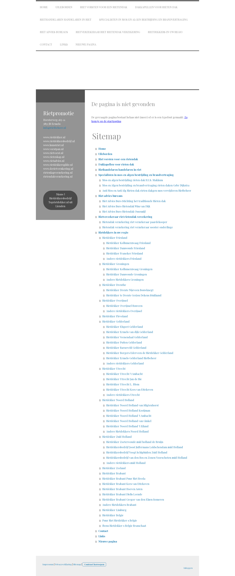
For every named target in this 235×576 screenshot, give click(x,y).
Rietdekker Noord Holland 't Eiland (127, 426)
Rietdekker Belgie (112, 515)
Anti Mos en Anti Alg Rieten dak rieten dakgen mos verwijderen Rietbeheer (146, 190)
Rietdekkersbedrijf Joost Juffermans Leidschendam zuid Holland (144, 447)
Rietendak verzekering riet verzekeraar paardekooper (134, 222)
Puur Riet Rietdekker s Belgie (119, 520)
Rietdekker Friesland (114, 237)
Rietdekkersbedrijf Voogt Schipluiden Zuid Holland (136, 452)
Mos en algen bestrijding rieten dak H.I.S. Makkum (132, 180)
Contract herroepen (94, 564)
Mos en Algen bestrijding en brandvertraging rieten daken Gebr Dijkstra (145, 185)
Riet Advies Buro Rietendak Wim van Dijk (126, 206)
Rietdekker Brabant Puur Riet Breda (123, 478)
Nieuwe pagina (86, 44)
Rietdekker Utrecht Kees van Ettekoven (129, 389)
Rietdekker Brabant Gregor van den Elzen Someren (133, 499)
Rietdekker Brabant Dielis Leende (122, 494)
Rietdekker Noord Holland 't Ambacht (128, 415)
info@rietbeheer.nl (54, 127)
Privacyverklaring (63, 564)
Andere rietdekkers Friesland (123, 258)
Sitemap (77, 564)
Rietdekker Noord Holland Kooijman (128, 410)
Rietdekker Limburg (114, 510)
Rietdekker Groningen (115, 264)
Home (44, 7)
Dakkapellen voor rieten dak (156, 7)
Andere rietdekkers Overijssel (124, 311)
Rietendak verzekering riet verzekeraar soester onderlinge (137, 227)
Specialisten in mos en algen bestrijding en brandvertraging (143, 19)
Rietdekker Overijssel (115, 300)
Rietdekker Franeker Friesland (124, 253)
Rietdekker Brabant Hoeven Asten (122, 489)
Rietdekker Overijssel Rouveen (124, 305)
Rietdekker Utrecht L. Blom (122, 384)
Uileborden (63, 7)
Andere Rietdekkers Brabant (119, 504)
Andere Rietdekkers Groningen (125, 279)
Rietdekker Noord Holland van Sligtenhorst (132, 405)
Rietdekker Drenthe (114, 285)
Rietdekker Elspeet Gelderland (124, 326)
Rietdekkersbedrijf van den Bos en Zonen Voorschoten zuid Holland (146, 457)
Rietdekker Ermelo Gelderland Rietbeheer (131, 358)
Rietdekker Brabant (114, 473)
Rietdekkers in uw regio (165, 32)
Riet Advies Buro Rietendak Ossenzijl (124, 211)
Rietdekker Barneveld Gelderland (126, 347)
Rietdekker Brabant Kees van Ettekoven (125, 484)
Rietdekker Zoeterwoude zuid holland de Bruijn (134, 442)
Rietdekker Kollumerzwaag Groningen (129, 269)
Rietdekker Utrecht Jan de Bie (124, 379)
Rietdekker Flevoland (115, 316)
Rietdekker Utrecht (113, 368)
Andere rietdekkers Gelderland (125, 363)
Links (64, 44)
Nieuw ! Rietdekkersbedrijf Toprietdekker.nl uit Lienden (60, 200)
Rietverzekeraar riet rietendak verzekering (108, 32)
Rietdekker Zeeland (114, 468)
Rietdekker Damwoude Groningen (126, 274)
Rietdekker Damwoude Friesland (125, 248)
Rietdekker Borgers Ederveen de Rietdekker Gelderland (139, 353)
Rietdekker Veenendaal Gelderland (127, 337)
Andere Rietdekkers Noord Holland (127, 431)
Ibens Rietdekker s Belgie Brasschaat (124, 525)
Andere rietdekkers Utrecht (123, 394)
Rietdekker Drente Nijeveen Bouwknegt (129, 290)
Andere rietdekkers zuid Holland (126, 463)
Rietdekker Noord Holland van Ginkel (128, 421)
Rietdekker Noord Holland (118, 400)
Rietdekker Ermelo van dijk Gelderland (129, 332)
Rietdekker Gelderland (116, 321)
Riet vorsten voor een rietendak (103, 7)
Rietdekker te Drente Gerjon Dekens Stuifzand (133, 295)
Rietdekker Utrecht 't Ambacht (124, 374)
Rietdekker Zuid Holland (117, 436)
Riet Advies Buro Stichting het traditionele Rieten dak (134, 201)
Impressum (48, 564)
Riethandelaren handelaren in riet (65, 19)
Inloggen (188, 568)
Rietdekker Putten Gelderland (124, 342)
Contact (46, 44)
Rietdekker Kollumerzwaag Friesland (128, 243)
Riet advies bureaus (54, 32)
